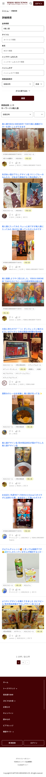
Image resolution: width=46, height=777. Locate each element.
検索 (23, 98)
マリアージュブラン (23, 373)
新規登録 (12, 743)
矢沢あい (20, 158)
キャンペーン (8, 713)
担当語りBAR (8, 694)
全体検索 (5, 23)
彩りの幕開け (8, 158)
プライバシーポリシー (23, 759)
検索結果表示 (7, 79)
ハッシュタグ (7, 68)
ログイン (38, 3)
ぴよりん (28, 585)
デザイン (18, 631)
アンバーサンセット (10, 369)
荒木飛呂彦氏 (21, 365)
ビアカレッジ (8, 725)
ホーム (5, 11)
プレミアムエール (35, 365)
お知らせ (6, 707)
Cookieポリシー (23, 765)
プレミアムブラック (10, 377)
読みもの (6, 719)
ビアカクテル (8, 373)
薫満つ (31, 369)
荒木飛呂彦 (20, 427)
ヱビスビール (29, 154)
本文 (3, 45)
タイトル (5, 34)
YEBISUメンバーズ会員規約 (23, 762)
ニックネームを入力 (9, 57)
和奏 (39, 369)
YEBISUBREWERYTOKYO (13, 154)
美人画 (28, 158)
